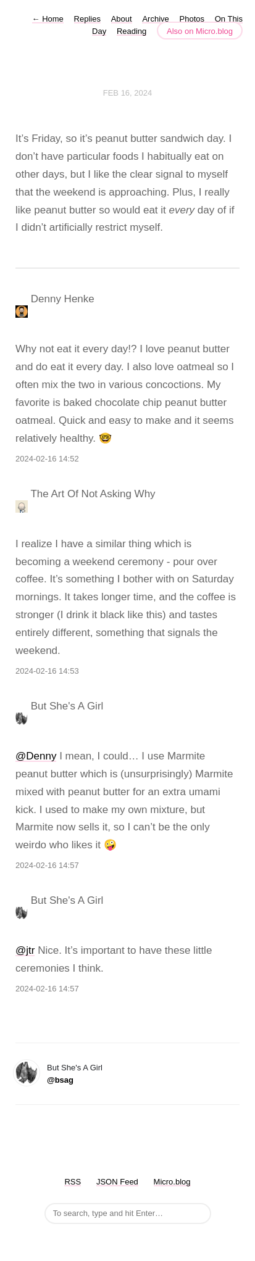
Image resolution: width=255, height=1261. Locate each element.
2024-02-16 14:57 (47, 865)
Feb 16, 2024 (128, 92)
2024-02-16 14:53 (47, 671)
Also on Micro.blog (200, 31)
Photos (192, 18)
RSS (72, 1181)
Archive (155, 18)
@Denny (35, 756)
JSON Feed (117, 1181)
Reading (131, 31)
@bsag (60, 1080)
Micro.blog (172, 1181)
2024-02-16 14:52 (47, 458)
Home (48, 18)
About (121, 18)
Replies (87, 18)
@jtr (25, 950)
